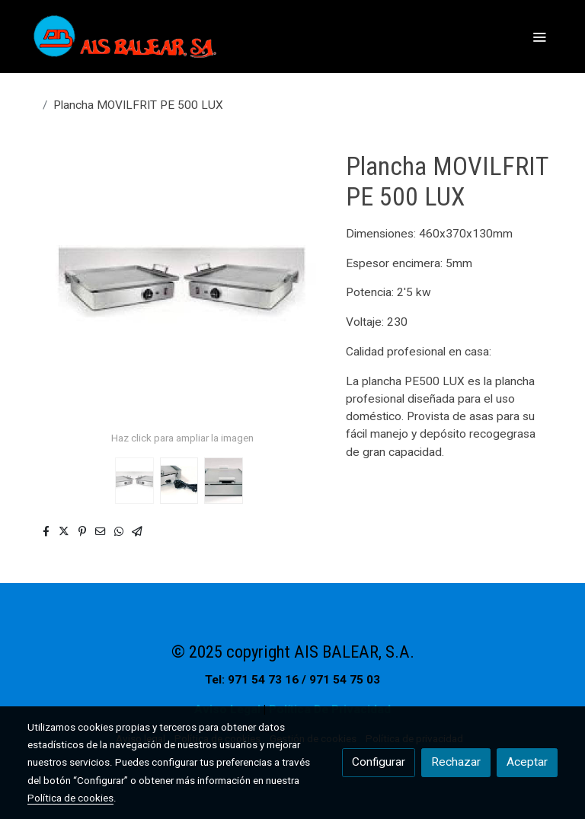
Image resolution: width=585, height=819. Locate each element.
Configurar (378, 762)
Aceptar (527, 762)
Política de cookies (70, 798)
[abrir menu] (539, 36)
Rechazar (456, 762)
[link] (125, 36)
